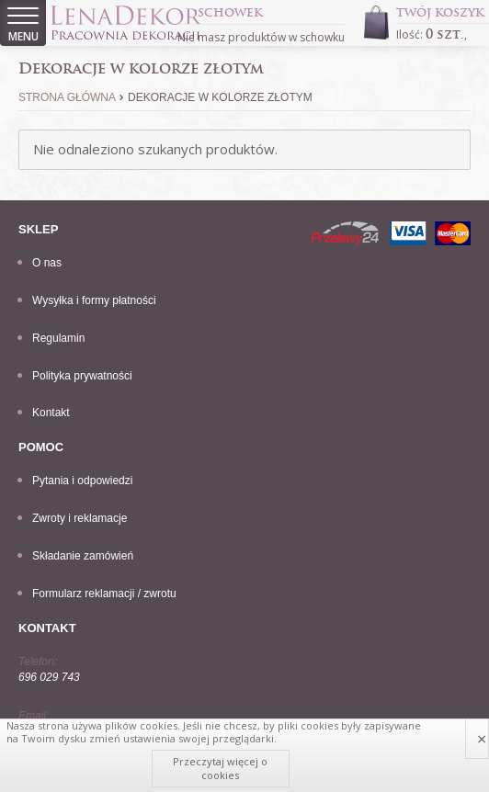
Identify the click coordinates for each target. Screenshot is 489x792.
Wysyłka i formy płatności (94, 300)
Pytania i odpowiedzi (82, 480)
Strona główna (67, 97)
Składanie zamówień (82, 555)
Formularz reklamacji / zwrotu (104, 593)
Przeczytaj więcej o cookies (220, 767)
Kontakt (51, 412)
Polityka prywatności (82, 375)
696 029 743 (49, 677)
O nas (47, 262)
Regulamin (58, 338)
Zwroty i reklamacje (79, 518)
